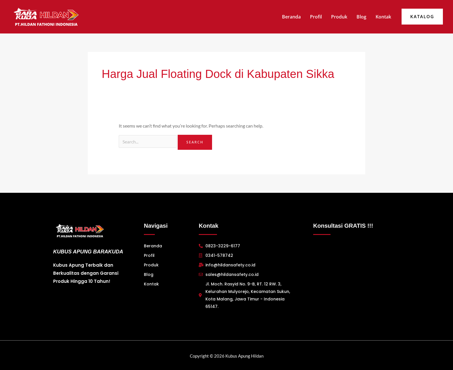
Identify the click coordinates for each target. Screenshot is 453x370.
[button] (422, 17)
